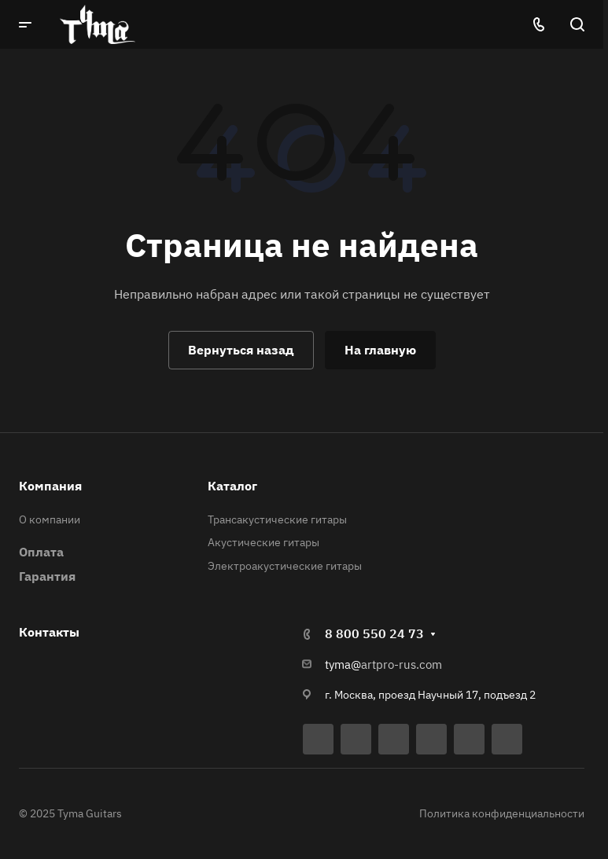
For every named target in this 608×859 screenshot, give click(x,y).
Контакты (49, 632)
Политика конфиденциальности (501, 813)
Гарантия (47, 576)
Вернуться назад (241, 350)
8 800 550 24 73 (374, 633)
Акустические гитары (263, 542)
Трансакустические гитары (277, 519)
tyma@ (343, 664)
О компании (49, 519)
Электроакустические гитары (285, 566)
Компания (50, 486)
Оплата (41, 552)
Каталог (232, 486)
